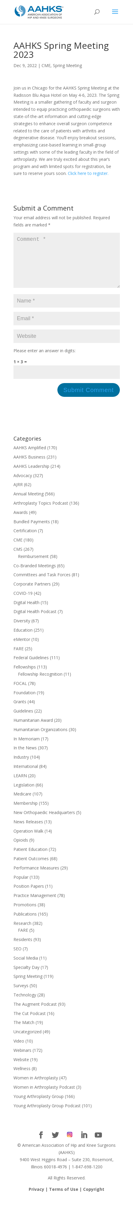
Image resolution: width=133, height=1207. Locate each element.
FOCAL (20, 693)
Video (18, 1050)
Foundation (24, 702)
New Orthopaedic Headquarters (44, 822)
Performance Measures (36, 877)
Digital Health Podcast (34, 621)
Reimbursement (33, 566)
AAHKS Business (29, 466)
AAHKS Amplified (29, 457)
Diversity (21, 630)
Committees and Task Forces (42, 584)
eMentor (21, 649)
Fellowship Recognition (40, 683)
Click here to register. (88, 173)
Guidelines (23, 720)
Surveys (20, 995)
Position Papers (28, 896)
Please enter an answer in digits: (44, 360)
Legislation (23, 794)
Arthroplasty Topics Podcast (40, 512)
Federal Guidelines (31, 667)
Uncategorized (27, 1041)
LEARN (20, 785)
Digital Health (26, 612)
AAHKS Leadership (31, 476)
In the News (25, 757)
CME (46, 65)
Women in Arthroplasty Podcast (44, 1096)
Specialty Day (26, 977)
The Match (23, 1032)
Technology (24, 1004)
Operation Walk (28, 840)
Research (22, 933)
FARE (18, 658)
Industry (21, 766)
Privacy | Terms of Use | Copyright (66, 1199)
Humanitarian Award (33, 730)
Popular (20, 887)
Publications (25, 923)
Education (23, 639)
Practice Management (34, 905)
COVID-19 (23, 603)
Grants (19, 711)
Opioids (20, 849)
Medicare (22, 803)
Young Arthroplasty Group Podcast (47, 1115)
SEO (17, 958)
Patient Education (30, 859)
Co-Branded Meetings (34, 575)
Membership (25, 813)
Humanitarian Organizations (40, 739)
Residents (22, 949)
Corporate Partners (32, 593)
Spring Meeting (67, 65)
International (25, 776)
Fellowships (24, 676)
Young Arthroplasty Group (38, 1106)
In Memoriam (26, 748)
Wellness (21, 1078)
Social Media (25, 967)
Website (21, 1069)
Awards (20, 522)
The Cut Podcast (29, 1023)
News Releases (28, 831)
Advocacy (22, 485)
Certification (25, 540)
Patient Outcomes (31, 868)
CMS (17, 559)
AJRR (18, 494)
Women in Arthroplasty (35, 1087)
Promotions (24, 914)
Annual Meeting (28, 503)
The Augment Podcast (35, 1014)
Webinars (22, 1060)
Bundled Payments (31, 531)
